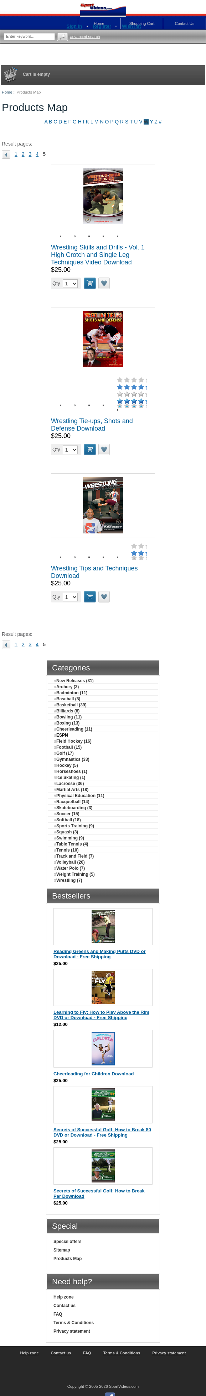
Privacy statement (71, 1331)
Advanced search (85, 37)
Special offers (67, 1241)
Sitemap (61, 1250)
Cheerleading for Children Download (93, 1073)
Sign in (74, 26)
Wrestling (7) (68, 880)
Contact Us (184, 23)
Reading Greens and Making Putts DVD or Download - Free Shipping (99, 954)
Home (7, 92)
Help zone (63, 1297)
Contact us (64, 1305)
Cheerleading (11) (73, 729)
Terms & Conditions (73, 1322)
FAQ (57, 1314)
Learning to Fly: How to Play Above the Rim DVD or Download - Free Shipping (101, 1015)
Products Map (67, 1258)
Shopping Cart (141, 23)
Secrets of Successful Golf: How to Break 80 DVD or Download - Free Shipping (102, 1132)
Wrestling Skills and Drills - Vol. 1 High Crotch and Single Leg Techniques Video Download (98, 255)
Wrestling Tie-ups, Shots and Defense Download (92, 424)
